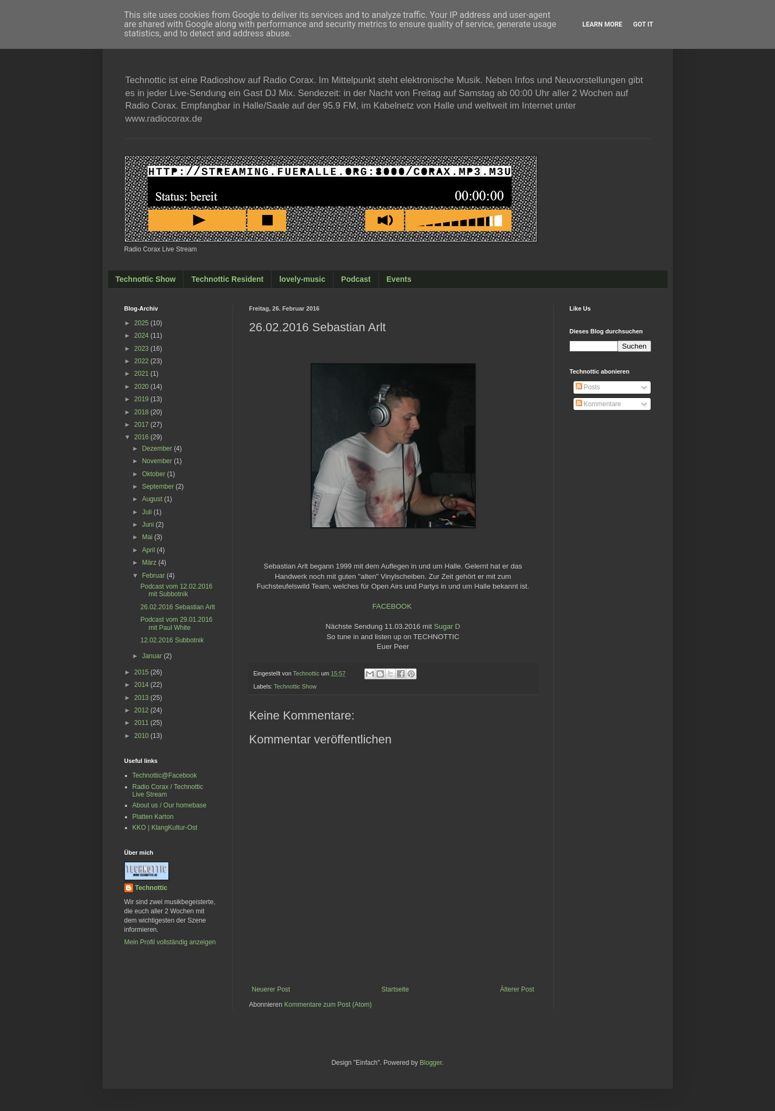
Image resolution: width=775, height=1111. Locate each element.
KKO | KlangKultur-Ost (165, 827)
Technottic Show (146, 279)
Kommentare (598, 404)
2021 (142, 373)
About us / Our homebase (170, 805)
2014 (142, 685)
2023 (142, 348)
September (158, 486)
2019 (142, 399)
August (153, 499)
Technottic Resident (227, 279)
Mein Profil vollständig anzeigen (170, 942)
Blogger (431, 1062)
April (149, 550)
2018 (142, 412)
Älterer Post (517, 989)
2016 (142, 437)
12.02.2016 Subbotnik (172, 640)
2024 (142, 335)
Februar (154, 575)
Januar (152, 656)
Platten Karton (153, 816)
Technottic (151, 888)
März (150, 562)
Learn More (602, 24)
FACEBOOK (392, 606)
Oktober (154, 474)
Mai (148, 537)
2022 (142, 361)
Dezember (158, 448)
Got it (643, 24)
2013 (142, 698)
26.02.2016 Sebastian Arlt (177, 607)
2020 (142, 386)
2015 (142, 672)
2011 (142, 723)
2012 (142, 710)
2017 (142, 424)
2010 (142, 736)
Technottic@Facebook (165, 775)
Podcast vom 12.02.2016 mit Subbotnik (176, 590)
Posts (588, 387)
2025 (142, 323)
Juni (148, 524)
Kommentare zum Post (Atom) (327, 1004)
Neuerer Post (271, 989)
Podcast (355, 279)
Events (399, 279)
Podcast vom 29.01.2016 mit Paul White (176, 623)
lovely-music (302, 279)
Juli (147, 512)
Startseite (395, 989)
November (158, 461)
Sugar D (447, 626)
